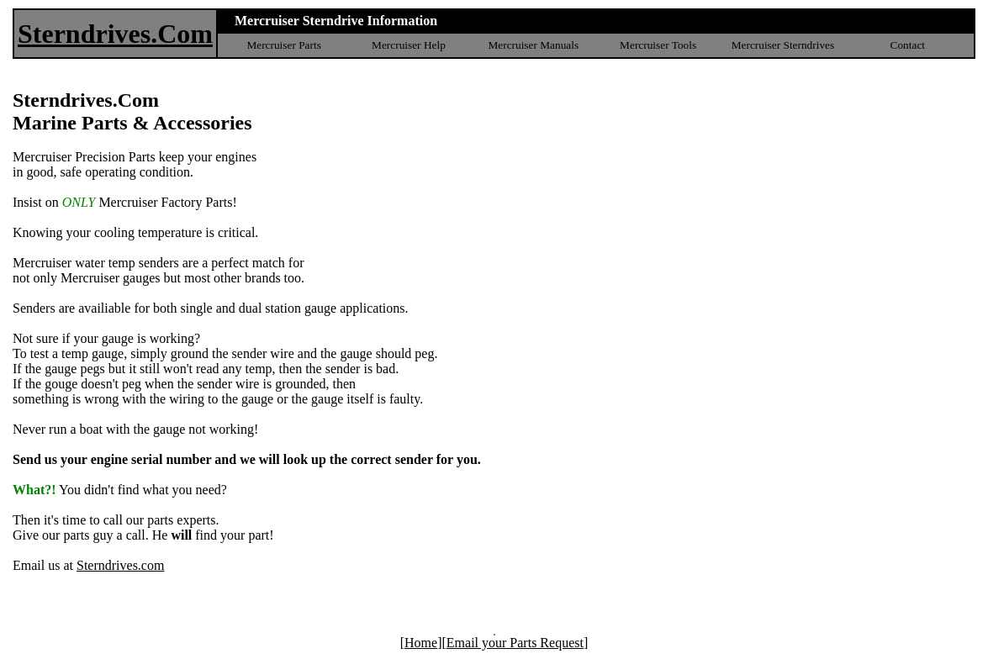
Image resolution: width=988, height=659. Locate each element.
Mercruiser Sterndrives (783, 45)
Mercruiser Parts (283, 45)
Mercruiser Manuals (533, 45)
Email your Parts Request (515, 642)
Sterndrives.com (120, 565)
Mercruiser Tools (658, 45)
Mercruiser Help (409, 45)
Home (420, 642)
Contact (907, 45)
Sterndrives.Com (115, 33)
